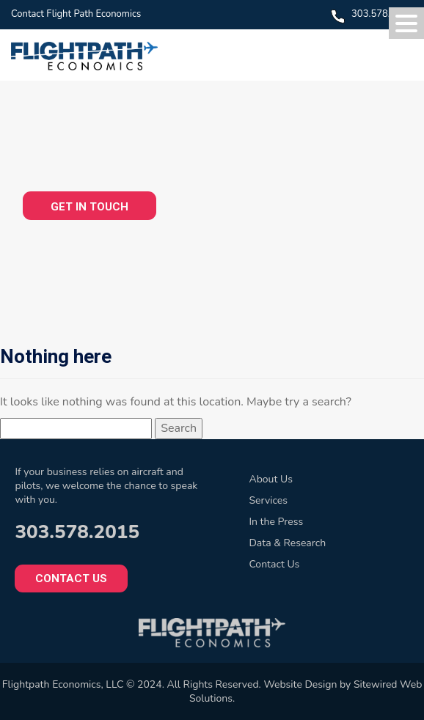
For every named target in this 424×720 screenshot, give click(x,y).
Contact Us (71, 578)
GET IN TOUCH (89, 206)
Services (268, 500)
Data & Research (287, 543)
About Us (270, 479)
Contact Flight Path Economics (76, 14)
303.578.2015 (382, 14)
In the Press (276, 522)
